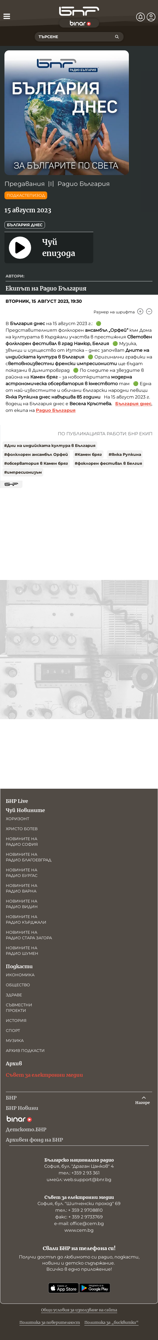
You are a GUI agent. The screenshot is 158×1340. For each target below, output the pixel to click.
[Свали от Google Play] (94, 1288)
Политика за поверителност (49, 1322)
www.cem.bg (79, 1230)
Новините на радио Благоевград (28, 857)
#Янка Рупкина (125, 454)
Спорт (13, 1030)
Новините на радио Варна (21, 888)
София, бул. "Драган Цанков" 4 (79, 1166)
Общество (18, 984)
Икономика (20, 974)
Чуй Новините (25, 810)
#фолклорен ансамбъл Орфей (36, 454)
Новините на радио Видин (22, 904)
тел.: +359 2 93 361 (79, 1173)
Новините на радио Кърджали (26, 919)
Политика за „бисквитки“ (111, 1322)
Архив (14, 1063)
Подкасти (19, 966)
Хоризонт (17, 818)
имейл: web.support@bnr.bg (79, 1179)
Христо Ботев (21, 828)
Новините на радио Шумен (22, 950)
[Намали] (149, 311)
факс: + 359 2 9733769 (79, 1216)
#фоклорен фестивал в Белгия (108, 463)
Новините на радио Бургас (21, 872)
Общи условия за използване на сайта (79, 1309)
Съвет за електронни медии (44, 1075)
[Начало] (79, 11)
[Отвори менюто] (6, 16)
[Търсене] (116, 36)
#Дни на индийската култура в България (50, 445)
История (16, 1020)
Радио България (83, 184)
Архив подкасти (25, 1050)
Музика (15, 1040)
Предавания (24, 184)
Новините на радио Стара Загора (29, 935)
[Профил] (151, 17)
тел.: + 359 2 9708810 (79, 1210)
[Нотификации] (140, 17)
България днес (24, 224)
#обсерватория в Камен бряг (36, 463)
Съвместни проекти (19, 1007)
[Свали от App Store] (63, 1288)
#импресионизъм (23, 472)
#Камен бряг (88, 454)
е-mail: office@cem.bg (79, 1223)
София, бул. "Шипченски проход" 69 (79, 1203)
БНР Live (17, 801)
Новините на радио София (22, 841)
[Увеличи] (140, 311)
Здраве (14, 994)
